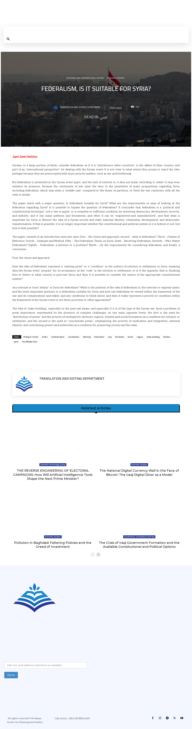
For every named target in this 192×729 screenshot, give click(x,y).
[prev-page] (93, 554)
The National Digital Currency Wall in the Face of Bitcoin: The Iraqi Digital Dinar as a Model (139, 473)
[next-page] (98, 554)
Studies (166, 337)
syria (16, 341)
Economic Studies (139, 464)
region (140, 337)
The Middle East (29, 341)
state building (153, 337)
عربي (104, 116)
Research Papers (116, 78)
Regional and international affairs (85, 78)
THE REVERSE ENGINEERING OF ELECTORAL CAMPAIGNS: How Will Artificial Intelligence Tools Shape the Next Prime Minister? (52, 475)
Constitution (73, 337)
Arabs (45, 337)
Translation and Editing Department (80, 107)
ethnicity (87, 337)
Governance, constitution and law (139, 537)
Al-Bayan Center (31, 337)
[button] (8, 39)
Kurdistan (119, 337)
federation (99, 337)
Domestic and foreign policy (52, 464)
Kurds (130, 337)
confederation (57, 337)
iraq (110, 337)
